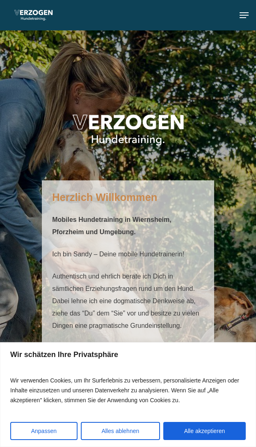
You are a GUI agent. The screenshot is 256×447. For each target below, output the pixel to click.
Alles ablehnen (120, 431)
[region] (128, 394)
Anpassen (44, 431)
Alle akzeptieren (204, 431)
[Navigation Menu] (244, 15)
